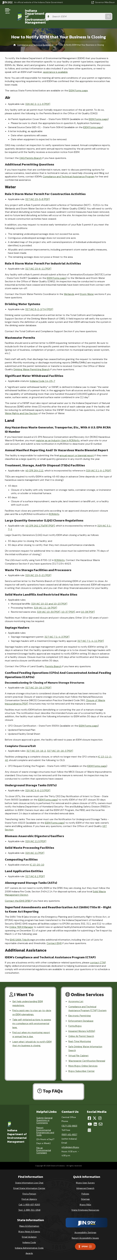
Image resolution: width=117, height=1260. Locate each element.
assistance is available (55, 63)
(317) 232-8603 (69, 1124)
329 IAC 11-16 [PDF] (45, 599)
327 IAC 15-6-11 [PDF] (38, 259)
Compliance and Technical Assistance (35, 36)
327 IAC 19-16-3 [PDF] (60, 742)
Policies (85, 1192)
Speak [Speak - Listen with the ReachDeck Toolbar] (85, 1245)
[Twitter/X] (94, 1117)
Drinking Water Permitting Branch (32, 360)
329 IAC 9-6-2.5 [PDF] (37, 781)
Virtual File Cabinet (78, 1054)
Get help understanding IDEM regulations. (28, 995)
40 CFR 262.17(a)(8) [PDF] (40, 517)
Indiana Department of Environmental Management (44, 12)
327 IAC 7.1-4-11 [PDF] (90, 632)
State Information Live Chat (29, 1181)
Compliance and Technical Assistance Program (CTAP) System (83, 1002)
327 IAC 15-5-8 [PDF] (37, 190)
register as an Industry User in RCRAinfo (58, 431)
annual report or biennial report (76, 446)
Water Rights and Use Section (21, 404)
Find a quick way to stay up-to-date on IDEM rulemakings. (30, 1004)
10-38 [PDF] (88, 603)
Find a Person (29, 1192)
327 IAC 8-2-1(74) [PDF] (39, 300)
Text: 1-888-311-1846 (29, 1209)
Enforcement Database (81, 1017)
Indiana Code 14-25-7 (42, 372)
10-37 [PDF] (68, 603)
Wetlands (69, 285)
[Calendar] (89, 1129)
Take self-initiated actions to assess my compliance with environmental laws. (28, 1016)
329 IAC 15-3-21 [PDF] (38, 566)
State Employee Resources (85, 1209)
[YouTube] (90, 1123)
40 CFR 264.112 (34, 461)
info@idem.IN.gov (70, 1146)
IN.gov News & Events (29, 1230)
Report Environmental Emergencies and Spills (45, 1130)
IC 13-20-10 (37, 855)
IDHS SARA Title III (19, 931)
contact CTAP (98, 953)
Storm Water (87, 285)
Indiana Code (29, 1241)
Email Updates (29, 1235)
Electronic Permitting (79, 1012)
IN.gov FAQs (85, 1203)
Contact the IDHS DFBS (18, 892)
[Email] (100, 1123)
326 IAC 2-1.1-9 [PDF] (37, 95)
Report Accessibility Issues (85, 1237)
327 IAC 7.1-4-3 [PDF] (56, 628)
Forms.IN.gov (75, 1022)
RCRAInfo (54, 505)
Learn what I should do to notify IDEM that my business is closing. (30, 1037)
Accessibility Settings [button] (85, 1231)
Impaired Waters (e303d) (82, 1028)
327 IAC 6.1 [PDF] (35, 867)
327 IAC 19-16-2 (36, 742)
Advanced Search (85, 1187)
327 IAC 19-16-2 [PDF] (38, 678)
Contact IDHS (54, 934)
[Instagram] (99, 1117)
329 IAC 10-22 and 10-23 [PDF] (49, 594)
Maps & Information (29, 1225)
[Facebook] (89, 1117)
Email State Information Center (29, 1187)
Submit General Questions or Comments (44, 1119)
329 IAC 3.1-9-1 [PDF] (98, 461)
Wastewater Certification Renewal (87, 1059)
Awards (29, 1252)
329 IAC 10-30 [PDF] (48, 603)
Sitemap (85, 1198)
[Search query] (98, 12)
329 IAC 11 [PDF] (34, 844)
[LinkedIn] (95, 1123)
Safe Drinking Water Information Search (85, 1046)
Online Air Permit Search (81, 1033)
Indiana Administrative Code (29, 1246)
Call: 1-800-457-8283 (29, 1203)
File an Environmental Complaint (43, 1149)
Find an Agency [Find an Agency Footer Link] (29, 1198)
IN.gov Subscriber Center (82, 1070)
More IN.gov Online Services (83, 1064)
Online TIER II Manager (21, 918)
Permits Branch (53, 657)
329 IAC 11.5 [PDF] (35, 832)
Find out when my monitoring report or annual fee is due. (28, 1027)
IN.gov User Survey (85, 1181)
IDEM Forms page (78, 81)
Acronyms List (76, 993)
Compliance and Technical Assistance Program (68, 167)
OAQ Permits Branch (30, 149)
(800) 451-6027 (69, 1133)
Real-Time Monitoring (80, 1039)
